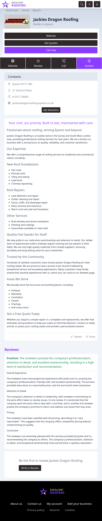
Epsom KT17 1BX (22, 84)
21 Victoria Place (22, 90)
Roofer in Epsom (43, 24)
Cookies (70, 510)
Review (38, 63)
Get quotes (51, 43)
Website (51, 35)
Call (63, 63)
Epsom (37, 10)
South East (12, 10)
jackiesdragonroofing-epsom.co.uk (33, 103)
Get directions (51, 110)
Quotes (89, 63)
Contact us (34, 504)
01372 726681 (20, 96)
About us (16, 504)
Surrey (25, 10)
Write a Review (30, 468)
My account (54, 504)
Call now (51, 50)
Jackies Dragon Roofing (55, 19)
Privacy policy (36, 510)
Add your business (79, 504)
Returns (55, 510)
